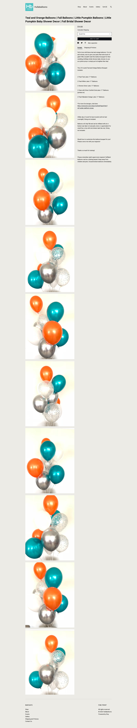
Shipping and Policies (32, 719)
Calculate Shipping (83, 30)
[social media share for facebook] (78, 43)
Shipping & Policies (90, 47)
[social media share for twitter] (82, 43)
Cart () (105, 7)
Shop (79, 7)
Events (91, 7)
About (85, 7)
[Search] (111, 7)
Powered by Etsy (103, 714)
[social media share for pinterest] (85, 43)
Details (79, 47)
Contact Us (28, 721)
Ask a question (92, 43)
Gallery (98, 7)
